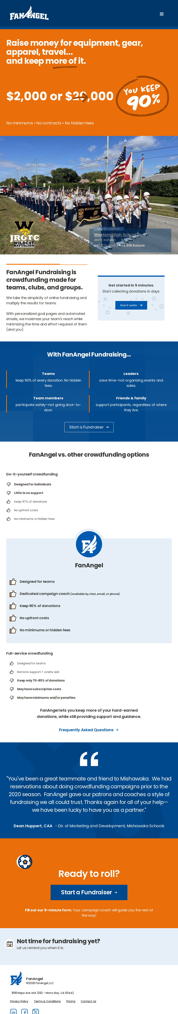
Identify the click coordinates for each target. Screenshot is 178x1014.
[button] (161, 14)
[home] (29, 14)
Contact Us (88, 1001)
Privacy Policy (19, 1001)
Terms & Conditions (47, 1001)
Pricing (70, 1001)
